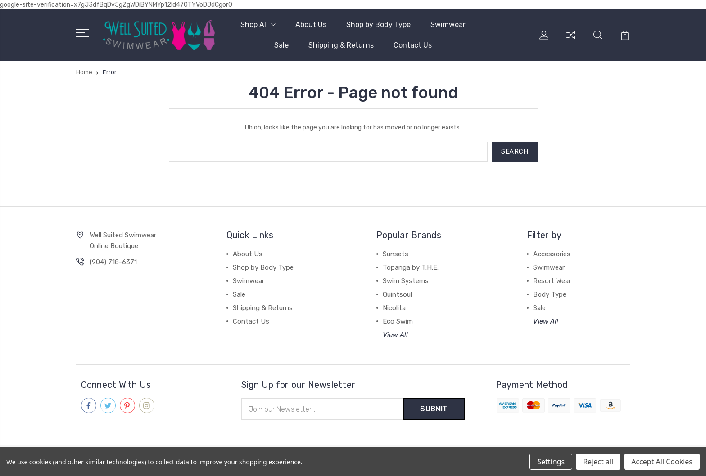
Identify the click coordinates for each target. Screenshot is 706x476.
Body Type (549, 294)
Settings (551, 462)
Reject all (598, 462)
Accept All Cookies (661, 462)
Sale (281, 45)
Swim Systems (406, 281)
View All (395, 335)
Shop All (258, 24)
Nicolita (394, 308)
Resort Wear (552, 281)
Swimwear (448, 24)
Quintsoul (397, 294)
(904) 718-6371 (113, 262)
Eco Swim (398, 321)
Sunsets (395, 254)
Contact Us (413, 45)
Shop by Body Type (378, 24)
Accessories (551, 254)
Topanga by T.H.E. (411, 267)
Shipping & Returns (341, 45)
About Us (310, 24)
